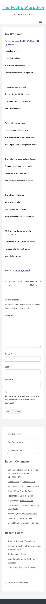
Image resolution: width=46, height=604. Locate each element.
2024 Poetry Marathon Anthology (22, 567)
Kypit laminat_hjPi (15, 486)
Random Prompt (15, 450)
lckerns (11, 44)
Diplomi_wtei (13, 482)
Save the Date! (29, 482)
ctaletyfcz (12, 518)
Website (9, 379)
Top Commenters (15, 442)
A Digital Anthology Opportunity (21, 541)
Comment (10, 315)
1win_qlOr (12, 491)
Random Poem (14, 434)
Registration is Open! (17, 554)
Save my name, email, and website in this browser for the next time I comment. (22, 399)
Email (8, 367)
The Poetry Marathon (23, 7)
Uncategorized (22, 270)
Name (8, 354)
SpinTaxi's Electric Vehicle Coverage (23, 470)
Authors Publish (22, 582)
